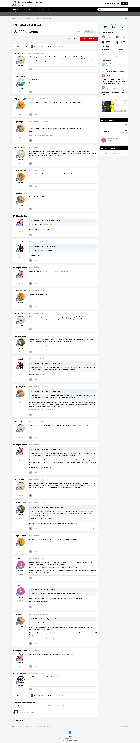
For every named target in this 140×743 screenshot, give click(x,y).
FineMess (110, 140)
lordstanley (20, 76)
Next (49, 46)
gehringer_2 (20, 122)
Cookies (70, 736)
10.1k (21, 91)
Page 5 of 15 (60, 46)
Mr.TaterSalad (20, 336)
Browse (15, 10)
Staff (41, 14)
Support (30, 9)
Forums (14, 14)
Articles (35, 14)
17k (20, 257)
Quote (35, 69)
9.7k (21, 231)
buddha (20, 558)
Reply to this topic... (28, 712)
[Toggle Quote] (32, 220)
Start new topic (72, 38)
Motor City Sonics (20, 673)
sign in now (52, 705)
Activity (23, 9)
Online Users (49, 14)
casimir (22, 30)
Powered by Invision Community (70, 740)
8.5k (21, 69)
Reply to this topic (88, 38)
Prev (17, 46)
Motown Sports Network (42, 9)
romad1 (20, 242)
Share (79, 31)
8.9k (21, 351)
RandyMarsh (20, 53)
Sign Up (124, 3)
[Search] (106, 9)
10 (45, 46)
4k (20, 114)
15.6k (21, 574)
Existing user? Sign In (112, 3)
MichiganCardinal (20, 216)
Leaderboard (59, 14)
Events (21, 14)
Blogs (27, 14)
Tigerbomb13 (20, 99)
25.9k (21, 137)
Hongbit (122, 41)
